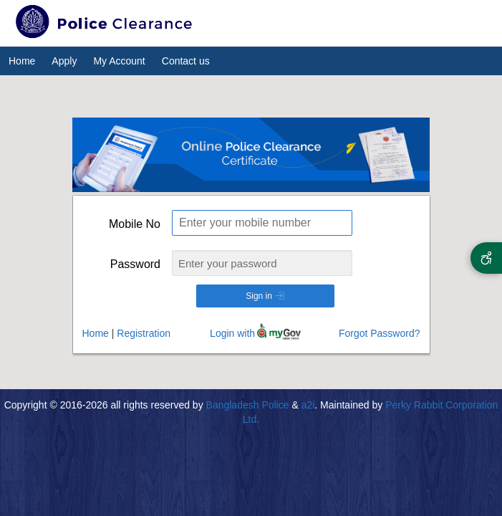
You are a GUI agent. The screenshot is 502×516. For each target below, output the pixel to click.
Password (135, 264)
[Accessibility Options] (486, 258)
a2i (308, 405)
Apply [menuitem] (64, 61)
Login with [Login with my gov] (232, 333)
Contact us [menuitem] (186, 61)
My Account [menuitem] (119, 61)
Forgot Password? (379, 333)
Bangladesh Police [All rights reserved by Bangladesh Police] (247, 405)
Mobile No (134, 224)
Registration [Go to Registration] (143, 333)
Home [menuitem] (22, 61)
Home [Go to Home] (95, 333)
